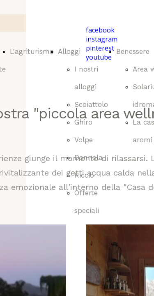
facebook (100, 30)
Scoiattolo (91, 104)
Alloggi (69, 51)
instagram (101, 39)
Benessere (132, 51)
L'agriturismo (32, 51)
